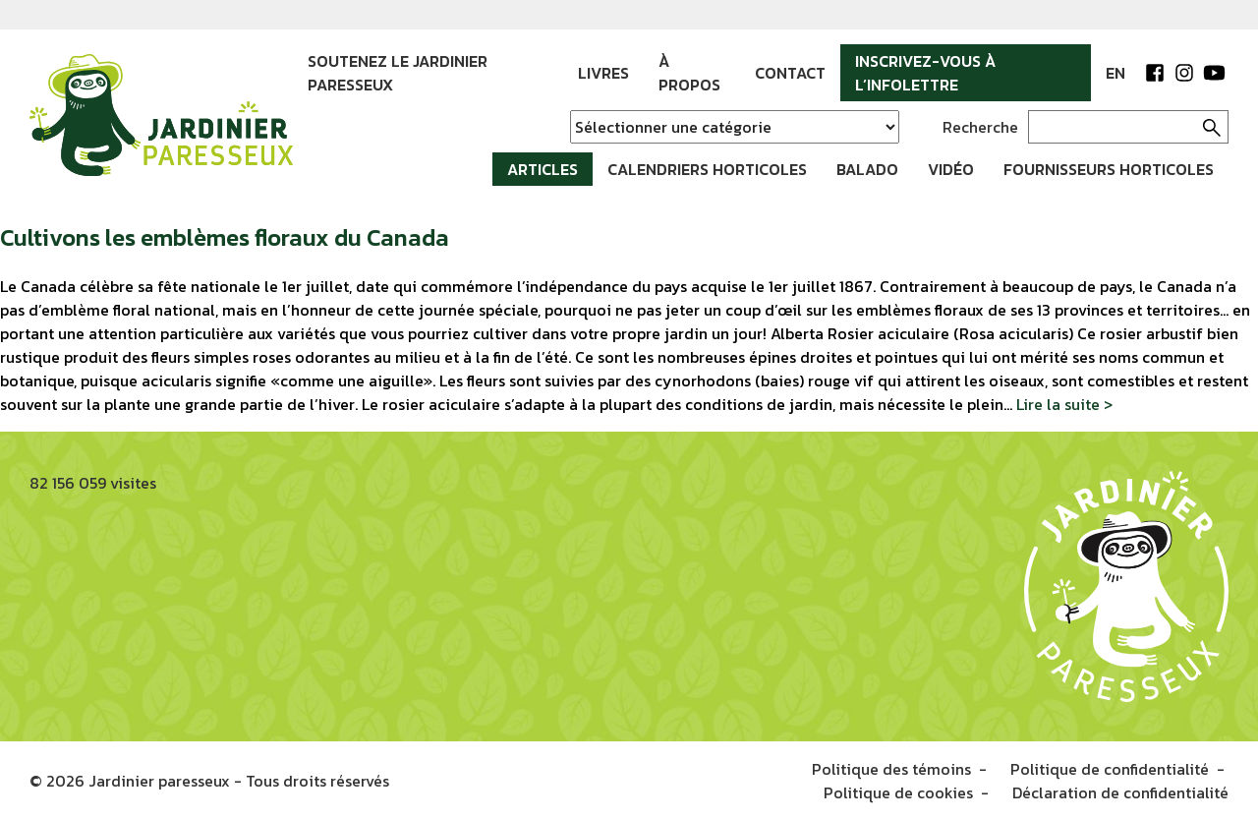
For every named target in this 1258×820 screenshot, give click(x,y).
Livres (603, 73)
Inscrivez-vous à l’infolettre (925, 72)
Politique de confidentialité (1109, 769)
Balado (867, 169)
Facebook (1155, 73)
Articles (542, 169)
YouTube (1214, 73)
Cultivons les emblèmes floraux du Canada (224, 237)
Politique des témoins (891, 769)
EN (1115, 73)
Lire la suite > (1064, 404)
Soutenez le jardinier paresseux (397, 72)
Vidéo (951, 169)
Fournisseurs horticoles (1108, 169)
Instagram (1184, 73)
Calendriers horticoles (707, 169)
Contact (790, 73)
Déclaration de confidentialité (1120, 792)
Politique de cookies (898, 792)
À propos (689, 72)
